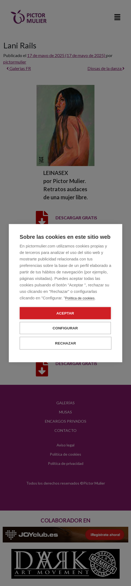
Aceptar (65, 313)
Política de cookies (79, 298)
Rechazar (65, 343)
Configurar (65, 328)
